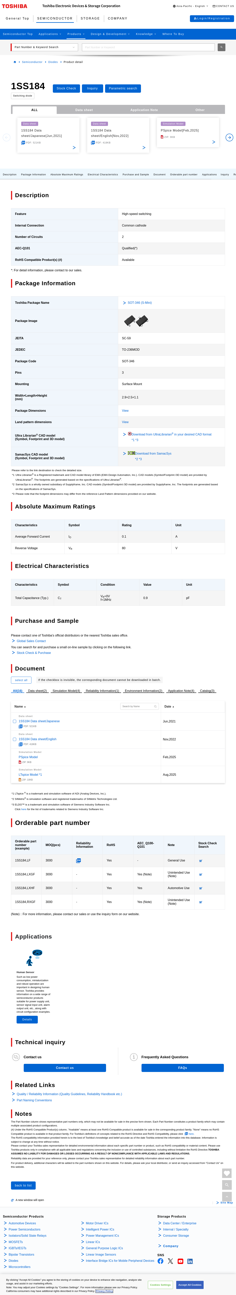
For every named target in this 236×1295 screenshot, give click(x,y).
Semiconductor (32, 62)
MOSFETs (16, 1242)
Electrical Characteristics (103, 174)
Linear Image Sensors (101, 1254)
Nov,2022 (169, 739)
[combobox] (148, 47)
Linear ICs (93, 1242)
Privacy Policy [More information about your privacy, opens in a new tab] (104, 1291)
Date (167, 706)
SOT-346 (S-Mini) (140, 302)
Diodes (53, 62)
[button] (191, 6)
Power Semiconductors (24, 1229)
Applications (209, 174)
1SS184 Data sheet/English (37, 739)
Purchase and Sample (136, 174)
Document (159, 174)
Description (10, 174)
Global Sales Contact (31, 641)
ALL (34, 110)
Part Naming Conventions (34, 1100)
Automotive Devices (22, 1223)
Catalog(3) (207, 690)
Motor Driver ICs (97, 1223)
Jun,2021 (169, 721)
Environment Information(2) (143, 690)
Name (18, 706)
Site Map (227, 1202)
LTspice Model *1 (30, 774)
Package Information (33, 174)
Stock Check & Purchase (34, 652)
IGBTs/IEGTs (17, 1248)
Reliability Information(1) (102, 690)
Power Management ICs (102, 1235)
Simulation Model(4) (66, 690)
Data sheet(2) (37, 690)
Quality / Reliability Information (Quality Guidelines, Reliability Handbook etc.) (69, 1094)
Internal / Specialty (176, 1229)
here (23, 809)
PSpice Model (28, 757)
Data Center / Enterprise (179, 1223)
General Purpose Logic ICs (104, 1248)
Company (171, 1246)
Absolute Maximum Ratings (67, 174)
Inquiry (225, 174)
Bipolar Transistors (21, 1254)
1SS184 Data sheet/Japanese (39, 721)
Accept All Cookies (189, 1285)
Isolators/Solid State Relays (27, 1235)
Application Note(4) (181, 690)
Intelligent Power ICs (100, 1229)
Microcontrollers (19, 1267)
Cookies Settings (160, 1285)
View (125, 410)
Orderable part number (183, 174)
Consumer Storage (176, 1235)
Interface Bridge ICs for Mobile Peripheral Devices (120, 1260)
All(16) (17, 690)
